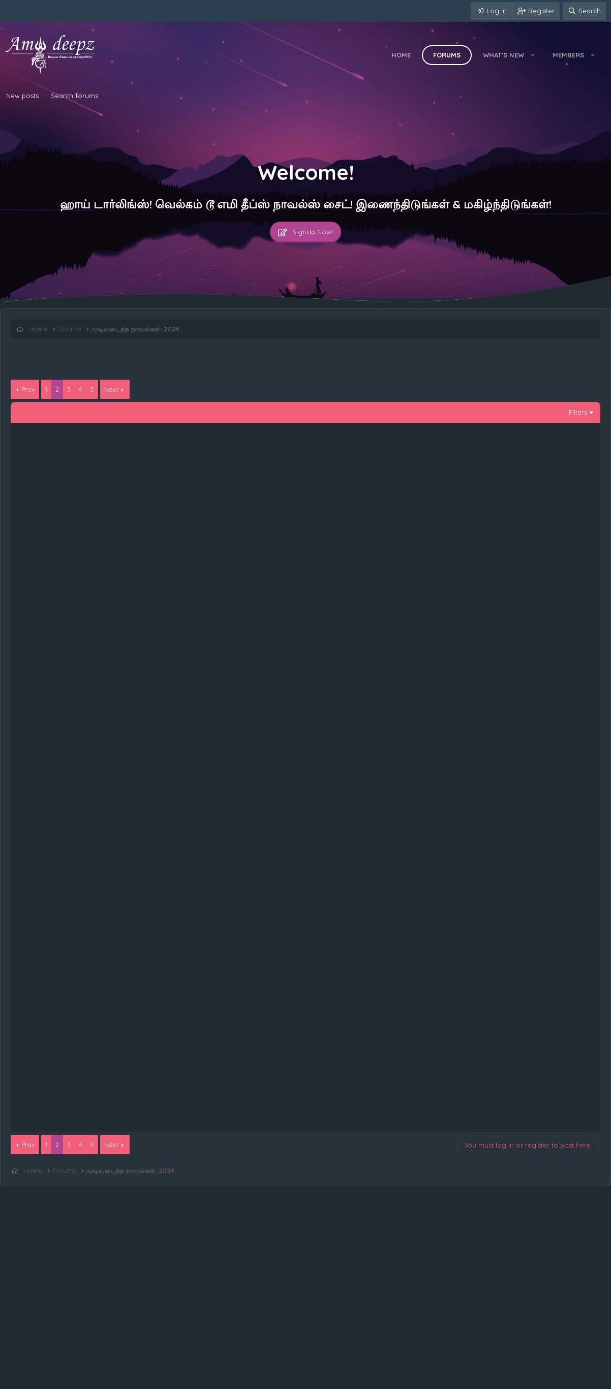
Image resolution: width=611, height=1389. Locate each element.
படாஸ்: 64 (64, 861)
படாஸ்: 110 (65, 511)
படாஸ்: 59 (64, 1000)
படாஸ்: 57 (64, 1070)
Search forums (74, 95)
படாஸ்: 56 (64, 1105)
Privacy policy (128, 1379)
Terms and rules (74, 1379)
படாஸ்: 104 (65, 721)
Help (165, 1379)
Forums (447, 55)
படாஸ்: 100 (66, 825)
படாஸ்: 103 (65, 755)
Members (568, 55)
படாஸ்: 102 (65, 790)
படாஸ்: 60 (64, 965)
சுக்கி (564, 870)
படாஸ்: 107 (65, 616)
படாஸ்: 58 (64, 1035)
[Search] (584, 11)
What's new (503, 55)
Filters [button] (578, 412)
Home (401, 55)
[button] (533, 55)
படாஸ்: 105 (65, 686)
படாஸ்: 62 (64, 896)
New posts (22, 95)
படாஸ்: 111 (64, 476)
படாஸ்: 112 (65, 441)
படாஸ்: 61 (63, 930)
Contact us (24, 1379)
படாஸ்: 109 (66, 546)
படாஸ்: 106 (65, 651)
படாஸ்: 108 (66, 581)
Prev (28, 389)
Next (111, 389)
